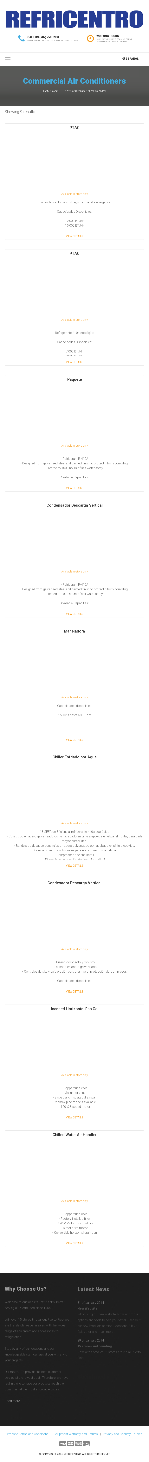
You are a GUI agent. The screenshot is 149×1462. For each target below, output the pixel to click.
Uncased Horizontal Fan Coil (74, 1008)
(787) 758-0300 (49, 37)
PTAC (75, 127)
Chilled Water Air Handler (75, 1134)
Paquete (74, 379)
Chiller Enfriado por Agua (75, 757)
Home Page (50, 91)
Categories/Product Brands (85, 91)
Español (130, 58)
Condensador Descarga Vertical (75, 505)
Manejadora (74, 631)
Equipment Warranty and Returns (76, 1434)
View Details (74, 236)
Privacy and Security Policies (122, 1434)
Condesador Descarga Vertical (74, 883)
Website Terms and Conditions (27, 1434)
